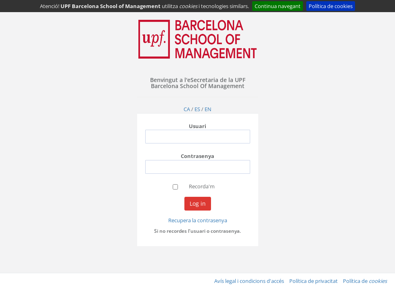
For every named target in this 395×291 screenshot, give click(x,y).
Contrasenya (197, 156)
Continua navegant (278, 6)
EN (208, 109)
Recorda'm (202, 186)
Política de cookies (331, 6)
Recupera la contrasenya (197, 220)
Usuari (197, 126)
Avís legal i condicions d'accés (249, 281)
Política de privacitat (313, 281)
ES (197, 109)
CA (187, 109)
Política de (365, 281)
